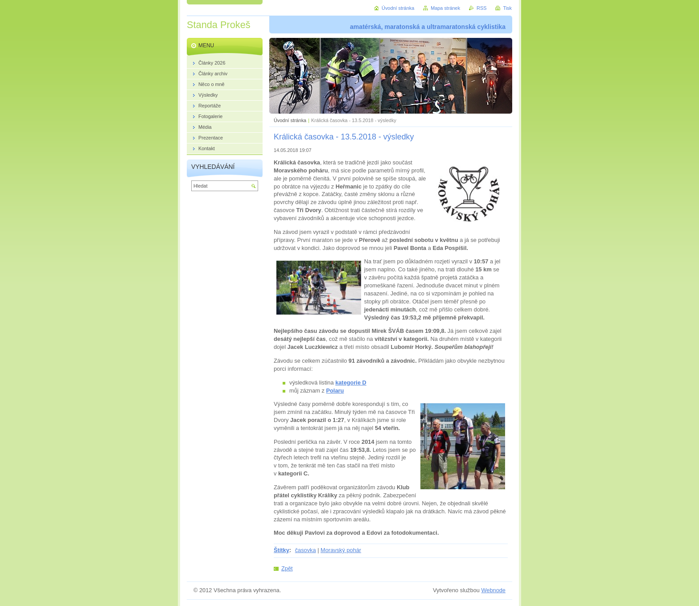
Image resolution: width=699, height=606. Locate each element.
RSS (481, 8)
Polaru (335, 390)
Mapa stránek (445, 8)
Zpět (287, 568)
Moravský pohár (341, 550)
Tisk (507, 8)
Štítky (281, 550)
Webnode (493, 590)
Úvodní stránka (290, 120)
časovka (305, 550)
